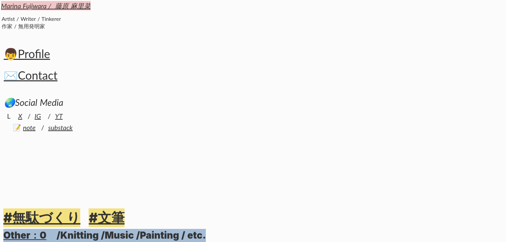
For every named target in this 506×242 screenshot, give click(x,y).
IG (38, 116)
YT (59, 116)
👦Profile (27, 54)
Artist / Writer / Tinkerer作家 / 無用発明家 (31, 22)
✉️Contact (30, 75)
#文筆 (106, 217)
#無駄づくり (41, 217)
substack (60, 127)
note (29, 127)
